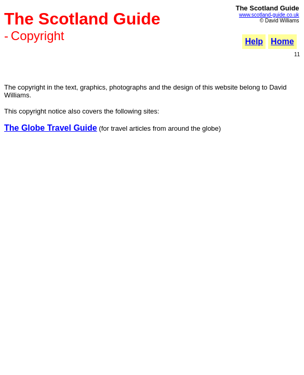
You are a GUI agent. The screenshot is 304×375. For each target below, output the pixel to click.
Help (254, 41)
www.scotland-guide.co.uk (269, 15)
